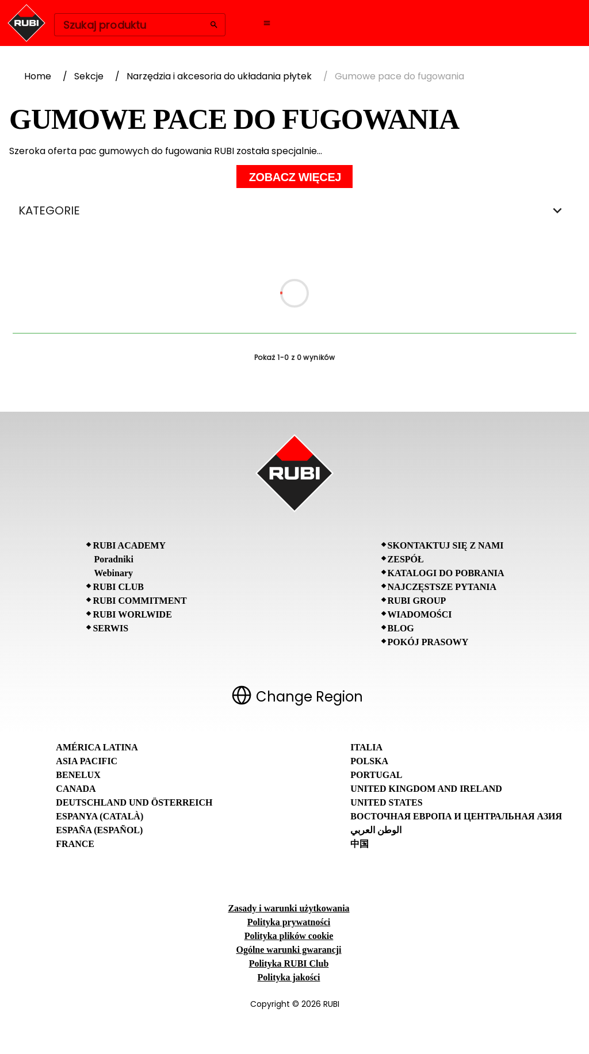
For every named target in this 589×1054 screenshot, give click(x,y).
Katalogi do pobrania (446, 573)
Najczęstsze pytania (442, 587)
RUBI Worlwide (132, 614)
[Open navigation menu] (266, 23)
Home (37, 76)
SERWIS (110, 628)
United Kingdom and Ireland (426, 789)
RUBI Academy (129, 545)
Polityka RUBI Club (289, 963)
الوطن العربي (375, 830)
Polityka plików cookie (289, 936)
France (75, 844)
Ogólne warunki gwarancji (288, 950)
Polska (369, 761)
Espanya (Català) (99, 816)
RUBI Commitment (139, 600)
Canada (75, 789)
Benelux (78, 775)
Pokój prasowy (428, 642)
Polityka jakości (289, 977)
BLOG (401, 628)
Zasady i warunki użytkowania (288, 908)
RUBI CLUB (118, 587)
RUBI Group (417, 600)
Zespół (406, 559)
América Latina (96, 747)
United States (386, 802)
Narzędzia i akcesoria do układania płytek (219, 76)
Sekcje (89, 76)
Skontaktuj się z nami (446, 545)
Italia (366, 747)
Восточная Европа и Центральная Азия (456, 816)
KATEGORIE (294, 210)
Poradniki (113, 559)
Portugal (376, 775)
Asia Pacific (86, 761)
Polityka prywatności (288, 922)
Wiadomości (420, 614)
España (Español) (99, 830)
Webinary (113, 573)
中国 (359, 844)
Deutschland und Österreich (134, 802)
